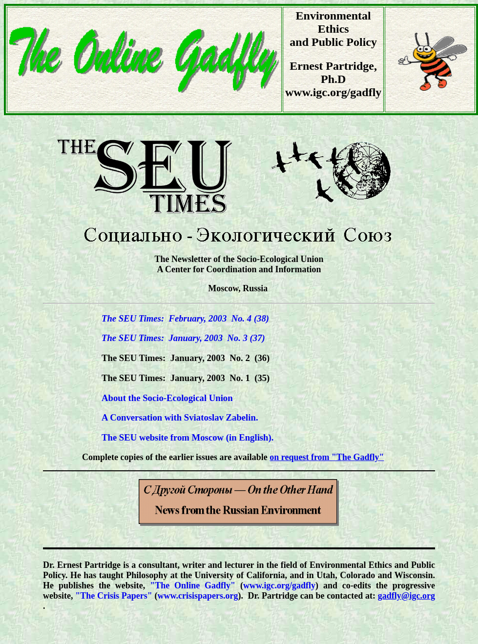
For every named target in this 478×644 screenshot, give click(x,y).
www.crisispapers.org (197, 596)
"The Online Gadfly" (192, 585)
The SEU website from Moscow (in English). (187, 437)
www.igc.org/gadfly (279, 585)
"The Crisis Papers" (113, 596)
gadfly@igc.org (406, 596)
